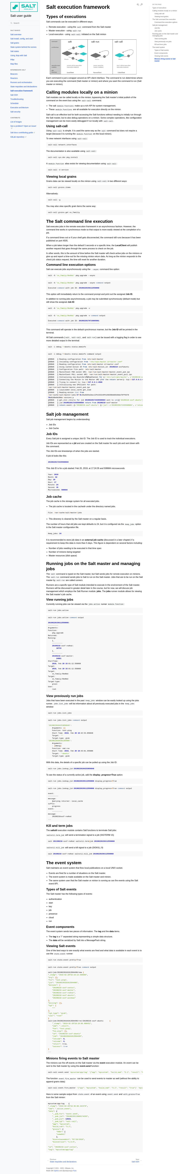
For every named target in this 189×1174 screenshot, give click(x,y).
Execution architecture (19, 107)
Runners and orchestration (21, 82)
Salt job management (159, 25)
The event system (158, 47)
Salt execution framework (21, 91)
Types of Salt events (161, 50)
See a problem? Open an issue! (23, 126)
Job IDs (157, 28)
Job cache (158, 31)
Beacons (13, 74)
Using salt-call (159, 14)
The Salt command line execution (164, 19)
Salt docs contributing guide (21, 133)
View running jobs (160, 39)
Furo (74, 1171)
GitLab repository (17, 137)
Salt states (14, 51)
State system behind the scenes (23, 47)
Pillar (12, 60)
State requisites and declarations (23, 86)
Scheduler (14, 103)
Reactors (14, 78)
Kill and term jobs (160, 44)
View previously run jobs (162, 41)
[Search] (24, 23)
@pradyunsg (67, 1171)
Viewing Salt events (161, 56)
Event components (160, 53)
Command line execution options (165, 22)
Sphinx (56, 1171)
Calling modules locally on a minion (164, 11)
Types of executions (159, 8)
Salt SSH (14, 95)
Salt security (15, 112)
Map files (14, 64)
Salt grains (14, 43)
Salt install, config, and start (21, 39)
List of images (16, 122)
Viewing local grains (161, 16)
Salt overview (15, 34)
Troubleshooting (16, 99)
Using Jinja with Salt (18, 55)
